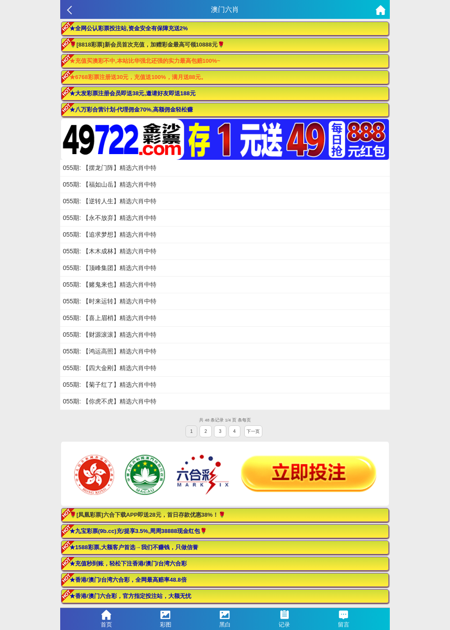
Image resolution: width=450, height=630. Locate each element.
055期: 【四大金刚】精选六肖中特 (109, 367)
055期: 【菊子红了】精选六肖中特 (109, 384)
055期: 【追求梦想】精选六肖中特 (109, 234)
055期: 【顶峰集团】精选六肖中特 (109, 267)
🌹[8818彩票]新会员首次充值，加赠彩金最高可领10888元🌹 (147, 44)
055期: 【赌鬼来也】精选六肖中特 (109, 284)
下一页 (253, 431)
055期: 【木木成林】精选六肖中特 (109, 251)
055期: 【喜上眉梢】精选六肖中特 (109, 317)
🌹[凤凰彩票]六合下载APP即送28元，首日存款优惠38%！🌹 (147, 514)
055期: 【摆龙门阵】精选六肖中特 (109, 167)
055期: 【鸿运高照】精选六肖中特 (109, 351)
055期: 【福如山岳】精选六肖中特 (109, 184)
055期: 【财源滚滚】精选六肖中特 (109, 334)
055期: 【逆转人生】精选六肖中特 (109, 201)
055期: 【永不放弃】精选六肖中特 (109, 217)
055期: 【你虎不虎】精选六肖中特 (109, 401)
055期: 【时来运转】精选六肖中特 (109, 301)
